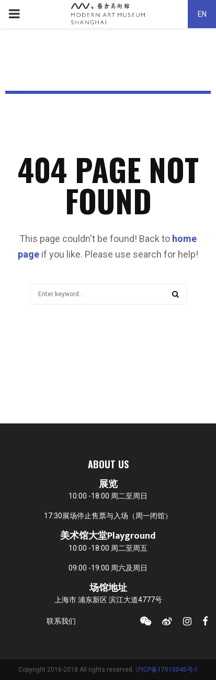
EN (202, 14)
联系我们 (61, 621)
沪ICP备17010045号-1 (166, 669)
